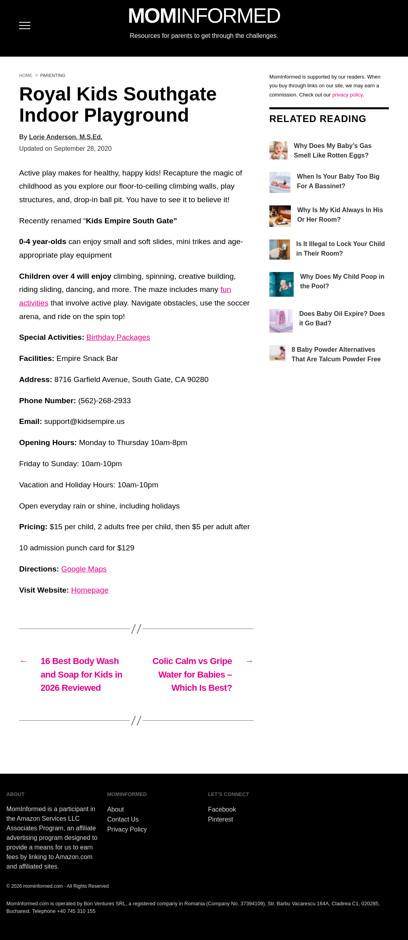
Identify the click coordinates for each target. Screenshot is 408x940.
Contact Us (123, 819)
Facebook (222, 809)
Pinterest (220, 819)
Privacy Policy (127, 829)
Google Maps (84, 569)
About (115, 809)
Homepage (89, 590)
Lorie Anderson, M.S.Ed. (65, 137)
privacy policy (347, 95)
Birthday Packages (118, 337)
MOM (204, 15)
